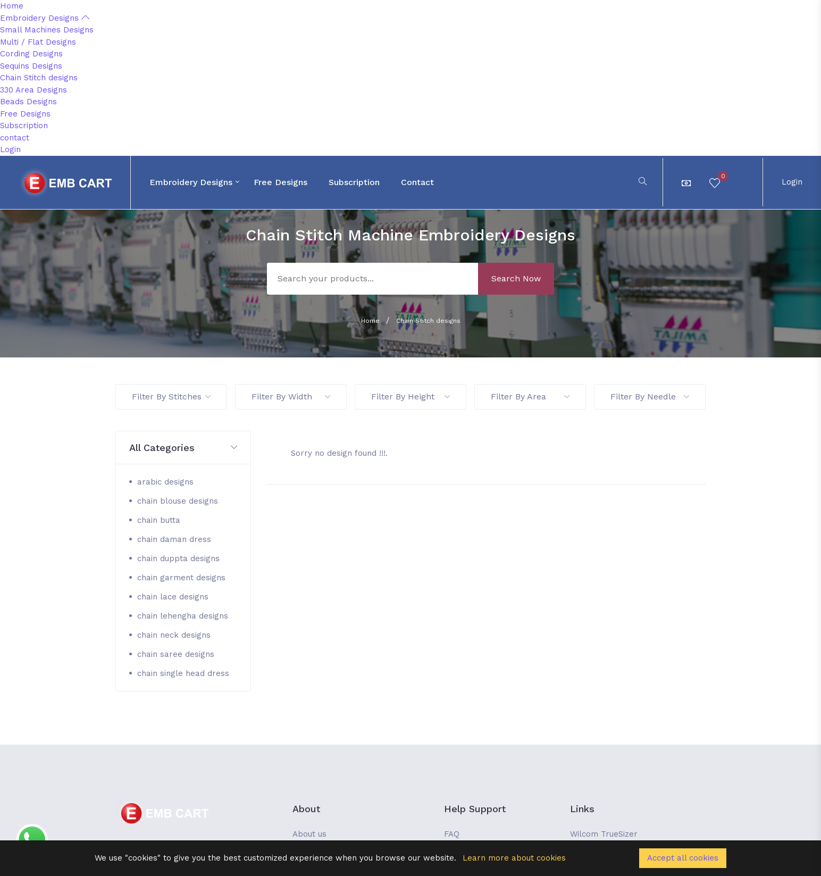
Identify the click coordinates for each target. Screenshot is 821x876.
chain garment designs (181, 577)
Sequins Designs (31, 66)
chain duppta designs (178, 558)
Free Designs (25, 114)
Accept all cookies (682, 858)
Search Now (516, 278)
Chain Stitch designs (39, 77)
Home (11, 6)
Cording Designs (31, 54)
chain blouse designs (177, 501)
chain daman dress (174, 539)
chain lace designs (172, 597)
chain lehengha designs (182, 616)
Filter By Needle (649, 396)
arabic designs (165, 482)
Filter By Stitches (171, 396)
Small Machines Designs (47, 30)
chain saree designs (175, 654)
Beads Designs (28, 101)
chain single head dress (183, 673)
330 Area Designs (33, 90)
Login (10, 149)
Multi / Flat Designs (38, 42)
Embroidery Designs (44, 18)
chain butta (158, 520)
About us (309, 834)
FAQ (451, 834)
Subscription (24, 125)
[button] (183, 448)
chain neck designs (174, 635)
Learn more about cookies (514, 858)
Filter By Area (530, 396)
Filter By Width (291, 396)
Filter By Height (410, 396)
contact (14, 138)
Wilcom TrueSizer (604, 834)
